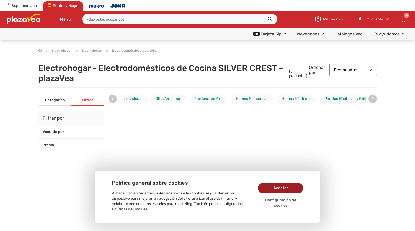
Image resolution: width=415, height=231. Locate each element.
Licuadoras (133, 98)
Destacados (353, 69)
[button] (270, 19)
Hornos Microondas (252, 98)
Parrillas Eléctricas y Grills (345, 98)
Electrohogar (59, 50)
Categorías (55, 100)
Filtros (87, 100)
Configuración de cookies (280, 203)
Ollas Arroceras (168, 98)
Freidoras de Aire (208, 98)
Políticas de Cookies (129, 209)
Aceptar (280, 188)
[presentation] (113, 99)
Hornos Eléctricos (296, 98)
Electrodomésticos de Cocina (132, 50)
